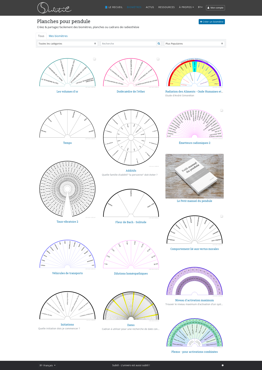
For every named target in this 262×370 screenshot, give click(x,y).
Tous (41, 36)
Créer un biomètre (211, 21)
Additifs (131, 170)
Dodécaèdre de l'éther (131, 91)
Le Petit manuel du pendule (194, 201)
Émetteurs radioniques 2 (194, 143)
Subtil (115, 365)
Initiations (67, 324)
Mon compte (215, 7)
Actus (150, 7)
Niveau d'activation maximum (194, 300)
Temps (67, 143)
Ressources (166, 7)
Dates (131, 325)
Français (46, 365)
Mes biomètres (58, 36)
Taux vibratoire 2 (67, 221)
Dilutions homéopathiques (131, 273)
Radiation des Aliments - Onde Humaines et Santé (197, 91)
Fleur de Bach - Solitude (130, 222)
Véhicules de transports (67, 273)
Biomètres (134, 7)
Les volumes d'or (67, 91)
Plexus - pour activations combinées (194, 351)
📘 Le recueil (114, 7)
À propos (185, 7)
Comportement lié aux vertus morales (194, 249)
